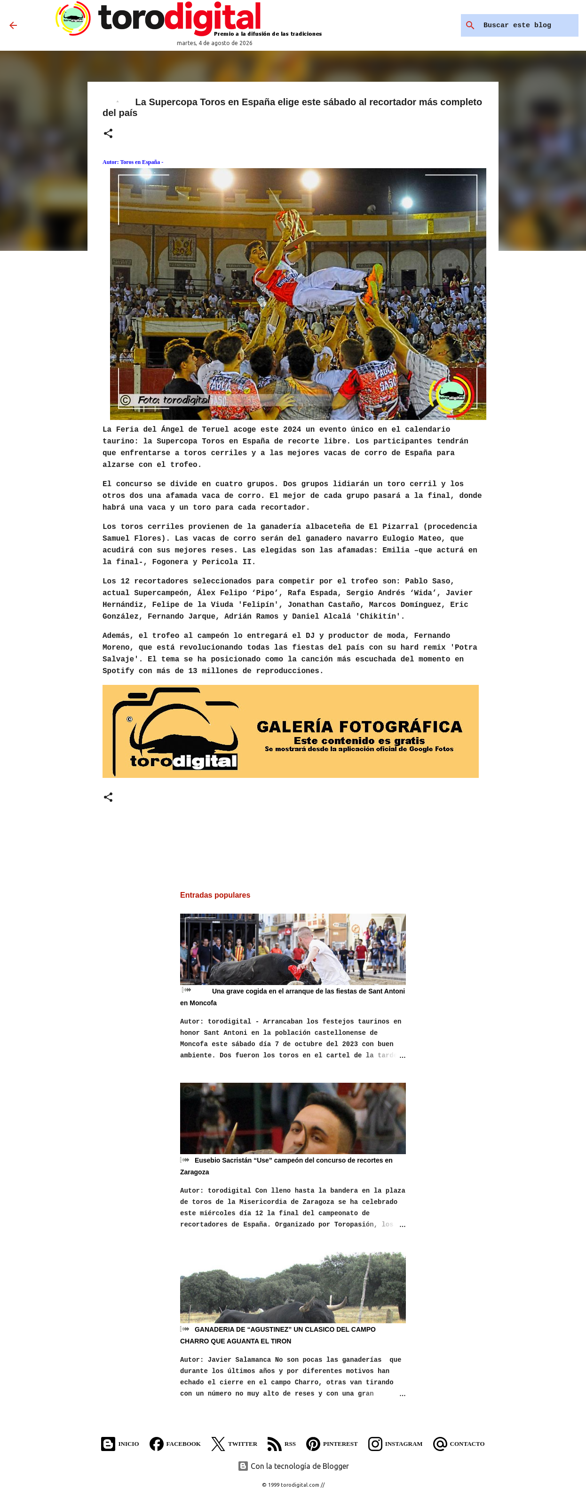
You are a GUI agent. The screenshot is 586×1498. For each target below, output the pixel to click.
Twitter (234, 1444)
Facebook (175, 1444)
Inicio (120, 1444)
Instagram (395, 1444)
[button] (108, 134)
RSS (282, 1444)
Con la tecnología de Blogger (293, 1466)
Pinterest (332, 1444)
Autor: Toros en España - (133, 162)
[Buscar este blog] (529, 25)
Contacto (459, 1444)
